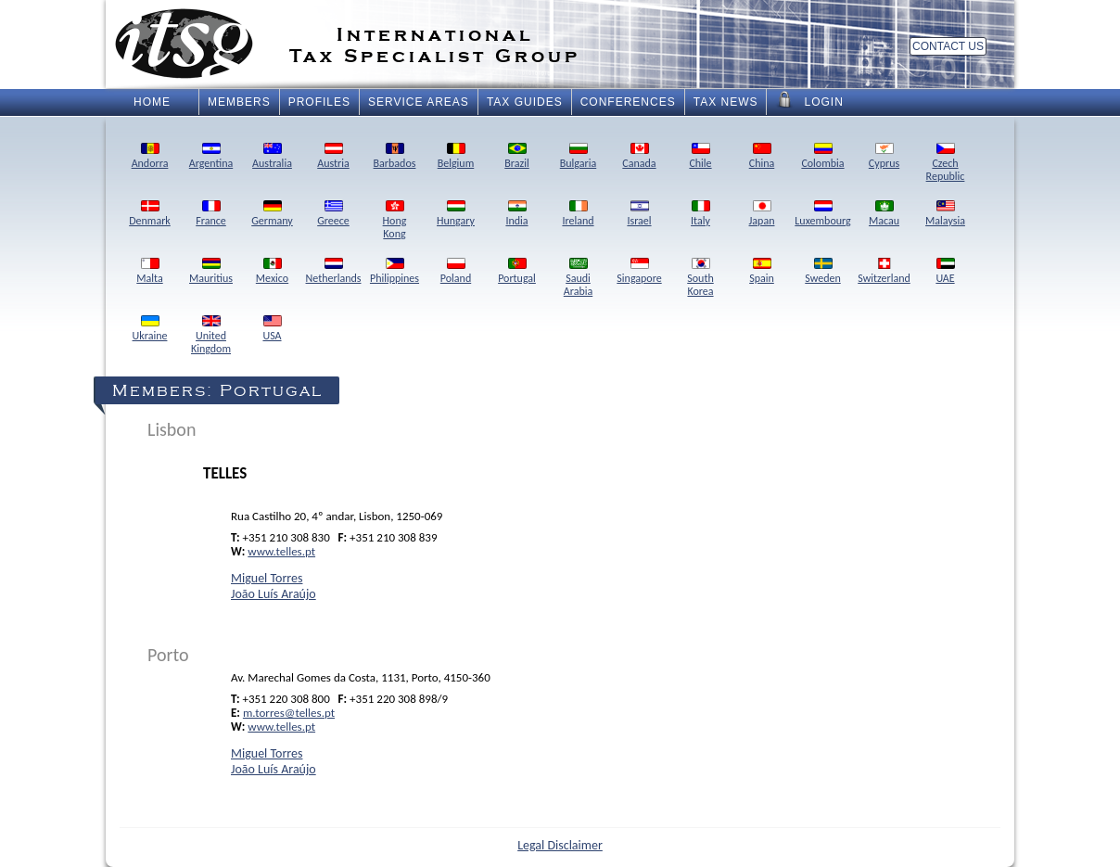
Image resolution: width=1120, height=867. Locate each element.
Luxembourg (822, 214)
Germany (272, 214)
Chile (700, 157)
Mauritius (211, 272)
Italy (700, 214)
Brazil (516, 157)
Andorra (150, 157)
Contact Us (948, 46)
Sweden (822, 272)
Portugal (517, 272)
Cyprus (884, 157)
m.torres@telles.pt (289, 713)
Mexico (272, 272)
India (516, 214)
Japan (762, 214)
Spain (761, 272)
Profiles (319, 102)
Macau (884, 214)
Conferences (628, 102)
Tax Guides (525, 102)
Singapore (639, 272)
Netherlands (334, 272)
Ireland (577, 214)
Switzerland (884, 272)
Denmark (150, 214)
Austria (333, 157)
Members (239, 102)
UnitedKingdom (211, 335)
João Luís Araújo (273, 594)
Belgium (456, 157)
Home (152, 102)
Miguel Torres (266, 578)
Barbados (395, 157)
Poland (455, 272)
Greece (333, 214)
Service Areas (418, 102)
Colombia (822, 157)
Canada (638, 157)
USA (271, 329)
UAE (944, 272)
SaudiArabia (578, 278)
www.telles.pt (281, 551)
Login (809, 100)
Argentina (211, 157)
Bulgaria (578, 157)
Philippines (394, 272)
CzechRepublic (945, 163)
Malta (149, 272)
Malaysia (945, 214)
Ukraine (150, 329)
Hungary (456, 214)
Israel (639, 214)
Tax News (726, 102)
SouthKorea (700, 278)
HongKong (395, 220)
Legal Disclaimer (560, 845)
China (762, 157)
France (211, 214)
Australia (272, 157)
